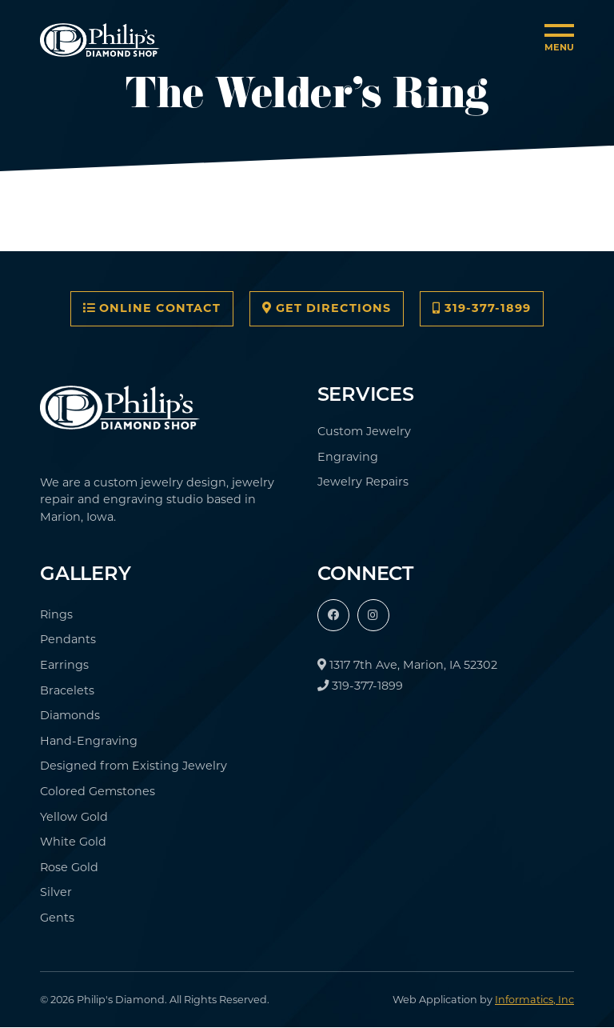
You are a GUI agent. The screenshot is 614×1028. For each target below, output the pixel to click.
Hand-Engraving (89, 741)
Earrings (64, 665)
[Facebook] (333, 615)
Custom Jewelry (364, 431)
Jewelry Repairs (363, 481)
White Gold (73, 841)
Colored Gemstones (97, 791)
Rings (56, 614)
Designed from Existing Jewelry (133, 765)
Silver (56, 892)
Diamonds (70, 715)
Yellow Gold (74, 817)
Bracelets (67, 690)
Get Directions (326, 308)
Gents (57, 917)
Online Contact (152, 308)
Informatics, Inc (534, 1000)
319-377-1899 (482, 308)
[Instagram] (373, 615)
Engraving (347, 457)
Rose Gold (69, 867)
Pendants (68, 639)
